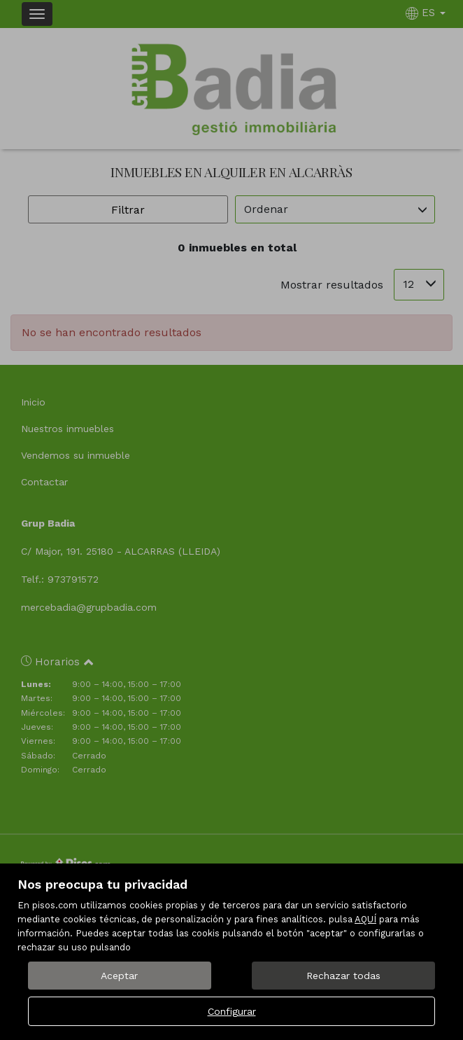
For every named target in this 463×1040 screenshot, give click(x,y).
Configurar (232, 1011)
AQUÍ (365, 919)
